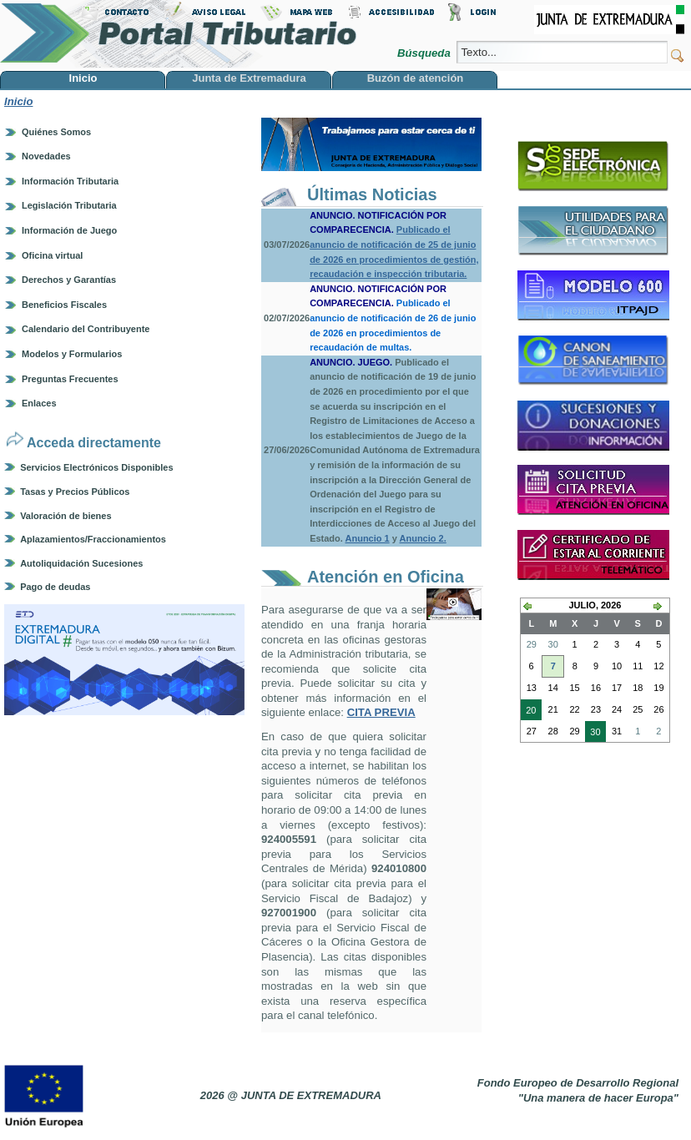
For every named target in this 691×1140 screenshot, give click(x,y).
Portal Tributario (178, 34)
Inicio (18, 101)
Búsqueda (425, 53)
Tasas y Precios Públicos (74, 492)
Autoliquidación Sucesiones (81, 563)
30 (592, 733)
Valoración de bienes (65, 516)
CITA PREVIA (381, 712)
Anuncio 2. (423, 538)
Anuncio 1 (368, 538)
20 (528, 712)
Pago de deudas (55, 587)
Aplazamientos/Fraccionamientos (93, 539)
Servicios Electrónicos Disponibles (96, 467)
